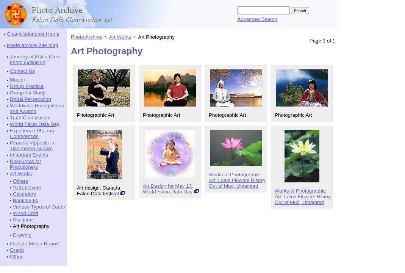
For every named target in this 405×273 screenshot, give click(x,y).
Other (16, 256)
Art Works (21, 173)
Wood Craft (25, 213)
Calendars (24, 194)
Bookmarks (25, 200)
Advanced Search (257, 19)
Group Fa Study (27, 93)
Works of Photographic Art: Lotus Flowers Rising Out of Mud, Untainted (237, 180)
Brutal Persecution (30, 99)
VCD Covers (27, 187)
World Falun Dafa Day (34, 124)
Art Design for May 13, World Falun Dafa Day (168, 189)
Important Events (29, 155)
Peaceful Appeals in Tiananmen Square (32, 145)
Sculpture (23, 220)
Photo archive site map (32, 45)
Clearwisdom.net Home (33, 34)
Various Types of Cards (39, 207)
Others (20, 181)
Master (17, 80)
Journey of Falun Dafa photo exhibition (34, 59)
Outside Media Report (34, 243)
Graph (17, 250)
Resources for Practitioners (25, 164)
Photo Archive (86, 37)
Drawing (22, 235)
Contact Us (22, 71)
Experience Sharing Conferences (32, 133)
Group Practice (27, 86)
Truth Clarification (29, 118)
